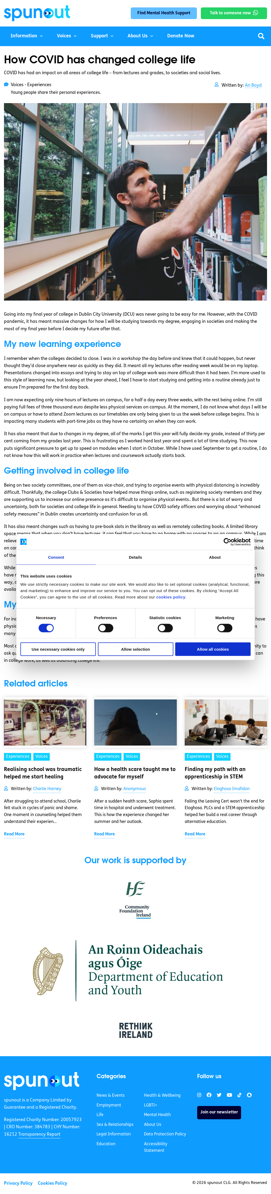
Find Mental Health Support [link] (163, 13)
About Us (138, 36)
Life (100, 1115)
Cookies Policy (52, 1183)
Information (24, 36)
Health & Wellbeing (162, 1096)
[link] (41, 1081)
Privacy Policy (18, 1183)
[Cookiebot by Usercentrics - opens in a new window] (227, 542)
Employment (109, 1105)
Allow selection (135, 649)
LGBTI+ (150, 1105)
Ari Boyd (253, 85)
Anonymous (134, 789)
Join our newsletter (219, 1112)
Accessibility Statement (155, 1147)
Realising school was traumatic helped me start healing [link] (43, 773)
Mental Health (157, 1115)
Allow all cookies (213, 649)
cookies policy (170, 597)
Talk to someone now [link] (230, 13)
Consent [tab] (56, 557)
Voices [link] (41, 757)
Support (99, 36)
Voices (64, 36)
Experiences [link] (17, 757)
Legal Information (114, 1134)
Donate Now (180, 36)
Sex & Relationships (115, 1125)
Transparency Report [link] (39, 1134)
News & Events (111, 1096)
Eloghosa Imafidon (232, 789)
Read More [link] (14, 834)
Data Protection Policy (165, 1134)
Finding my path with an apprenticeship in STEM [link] (215, 773)
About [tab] (215, 557)
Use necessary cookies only (57, 649)
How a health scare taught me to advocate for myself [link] (134, 773)
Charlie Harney (47, 789)
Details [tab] (135, 557)
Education (106, 1144)
